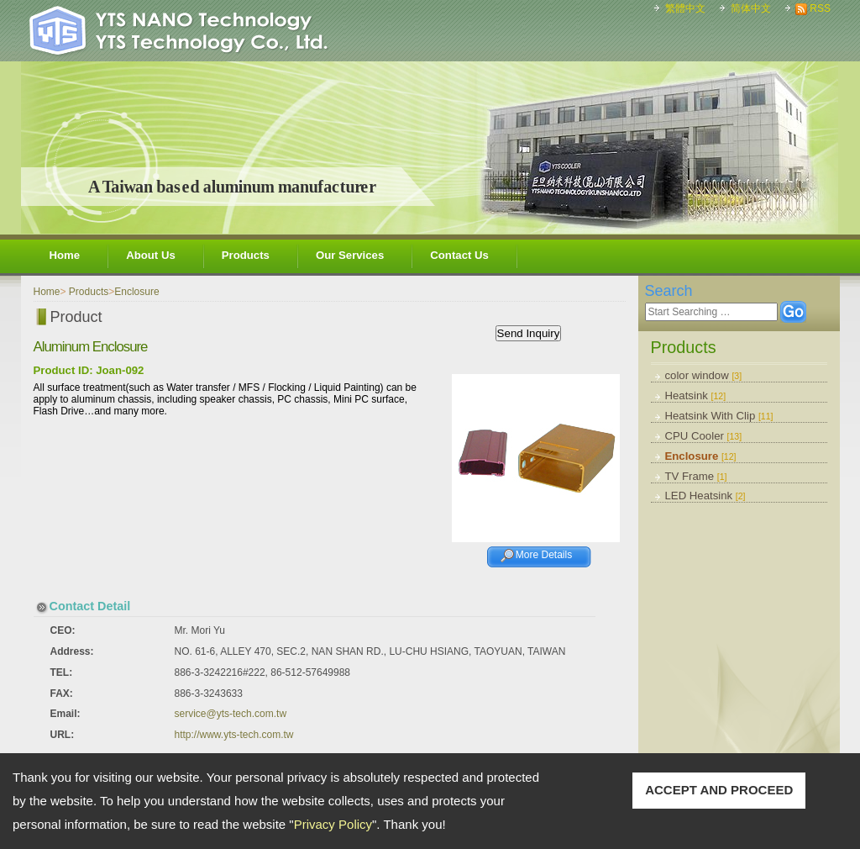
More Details (544, 555)
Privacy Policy (333, 824)
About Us (151, 255)
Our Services (350, 255)
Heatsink (695, 395)
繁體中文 (685, 8)
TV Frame (696, 476)
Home (65, 255)
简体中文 (751, 8)
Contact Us (459, 255)
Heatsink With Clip (719, 415)
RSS (820, 8)
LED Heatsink (705, 495)
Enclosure (701, 456)
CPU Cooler (703, 436)
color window (703, 375)
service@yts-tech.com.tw (231, 714)
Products (246, 255)
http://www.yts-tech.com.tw (234, 735)
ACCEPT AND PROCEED (719, 790)
